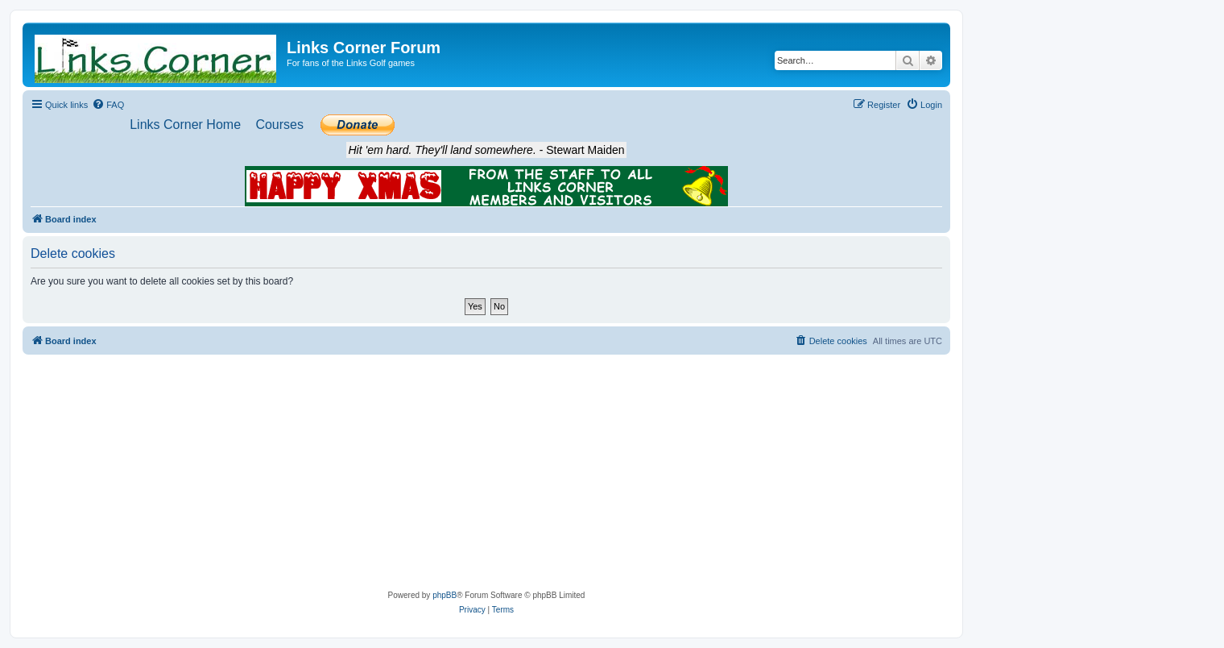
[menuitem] (108, 104)
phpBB (444, 595)
